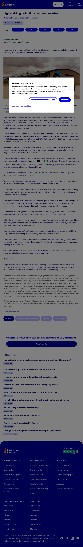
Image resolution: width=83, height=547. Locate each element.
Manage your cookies (21, 106)
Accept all (65, 100)
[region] (41, 95)
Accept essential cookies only (43, 100)
